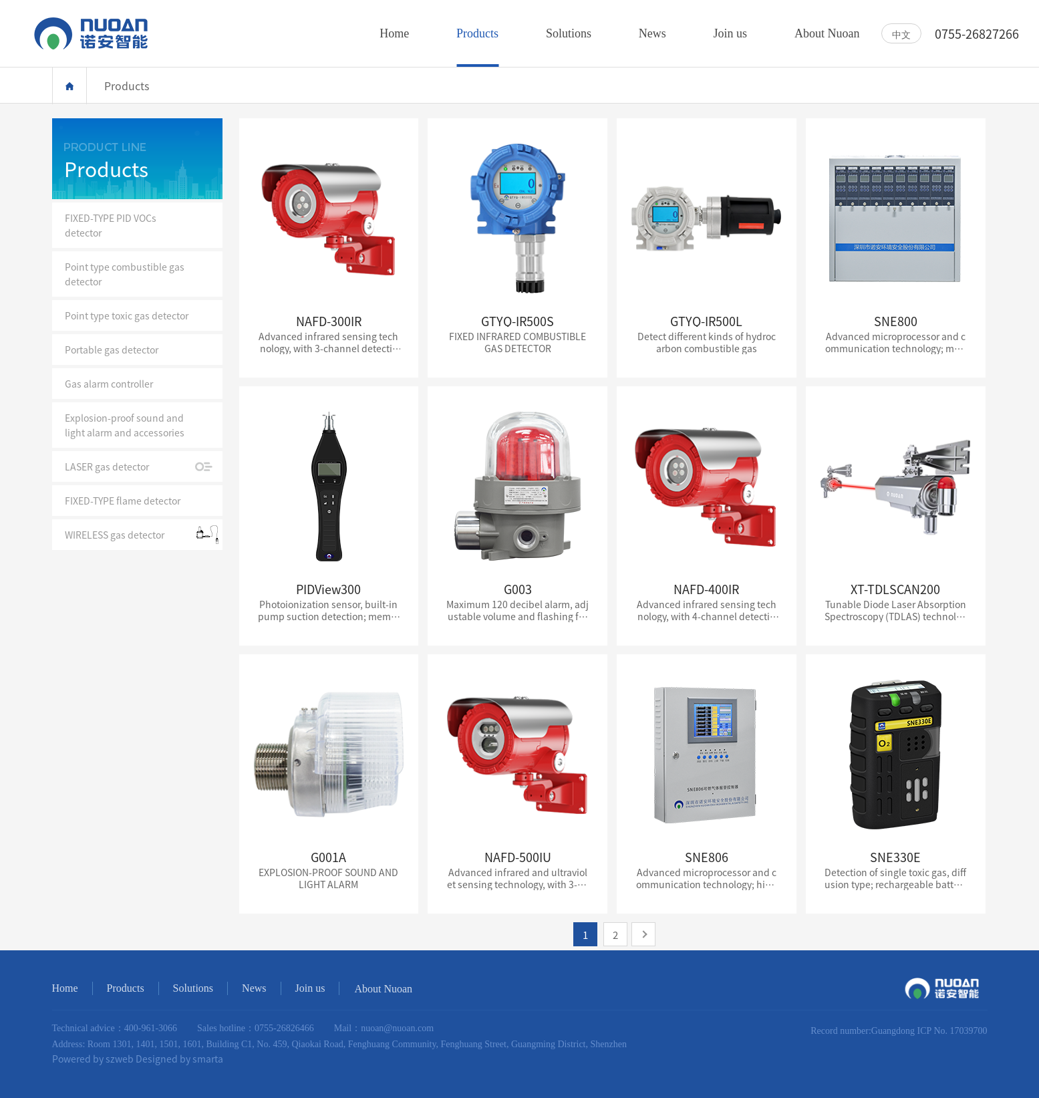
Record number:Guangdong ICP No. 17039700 (898, 1031)
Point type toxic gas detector (126, 315)
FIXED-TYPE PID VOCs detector (110, 225)
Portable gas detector (111, 349)
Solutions (193, 988)
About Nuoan (383, 989)
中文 (901, 34)
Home (69, 85)
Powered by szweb (93, 1058)
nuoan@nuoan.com (397, 1028)
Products (125, 988)
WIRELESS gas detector (114, 534)
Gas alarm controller (109, 383)
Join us (310, 988)
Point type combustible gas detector (124, 274)
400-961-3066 (150, 1028)
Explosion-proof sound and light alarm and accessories (124, 425)
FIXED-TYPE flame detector (122, 500)
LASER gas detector (107, 466)
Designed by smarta (179, 1058)
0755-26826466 (284, 1028)
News (254, 988)
